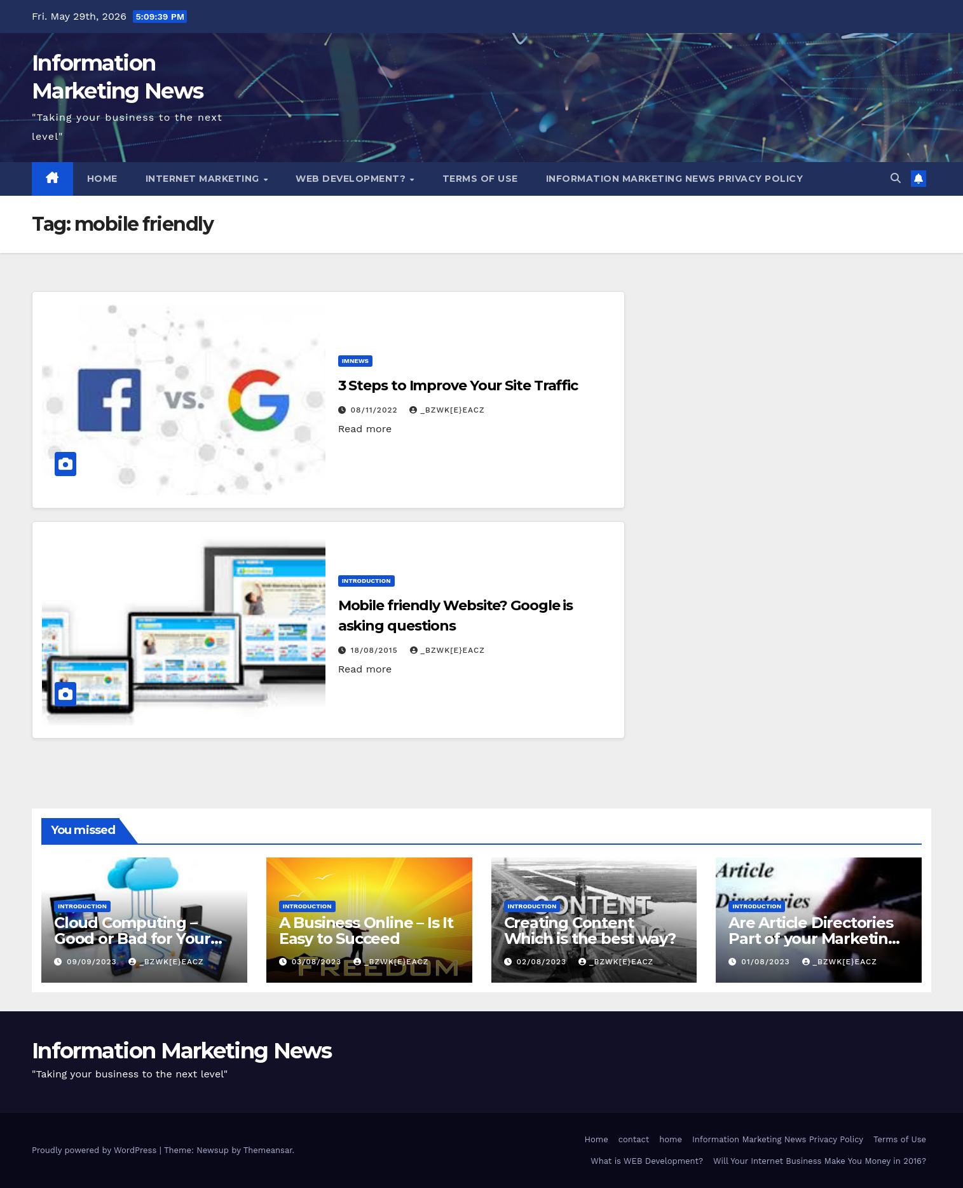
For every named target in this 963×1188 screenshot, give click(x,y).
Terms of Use (480, 178)
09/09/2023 (93, 961)
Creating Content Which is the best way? (590, 930)
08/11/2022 (376, 410)
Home (102, 178)
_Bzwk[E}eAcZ (446, 410)
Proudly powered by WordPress (96, 1150)
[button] (896, 178)
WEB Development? (352, 178)
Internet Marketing (204, 178)
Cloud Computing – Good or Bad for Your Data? (132, 938)
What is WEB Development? (647, 1161)
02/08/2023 (543, 961)
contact (634, 1139)
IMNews (355, 360)
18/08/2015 (376, 650)
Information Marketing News (182, 1050)
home (670, 1139)
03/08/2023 (318, 961)
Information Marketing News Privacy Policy (674, 178)
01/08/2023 (767, 961)
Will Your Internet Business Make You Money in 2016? (819, 1161)
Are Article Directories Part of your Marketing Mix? (813, 938)
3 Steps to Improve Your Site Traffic (458, 385)
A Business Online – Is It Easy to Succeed (366, 930)
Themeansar (267, 1150)
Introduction (366, 580)
